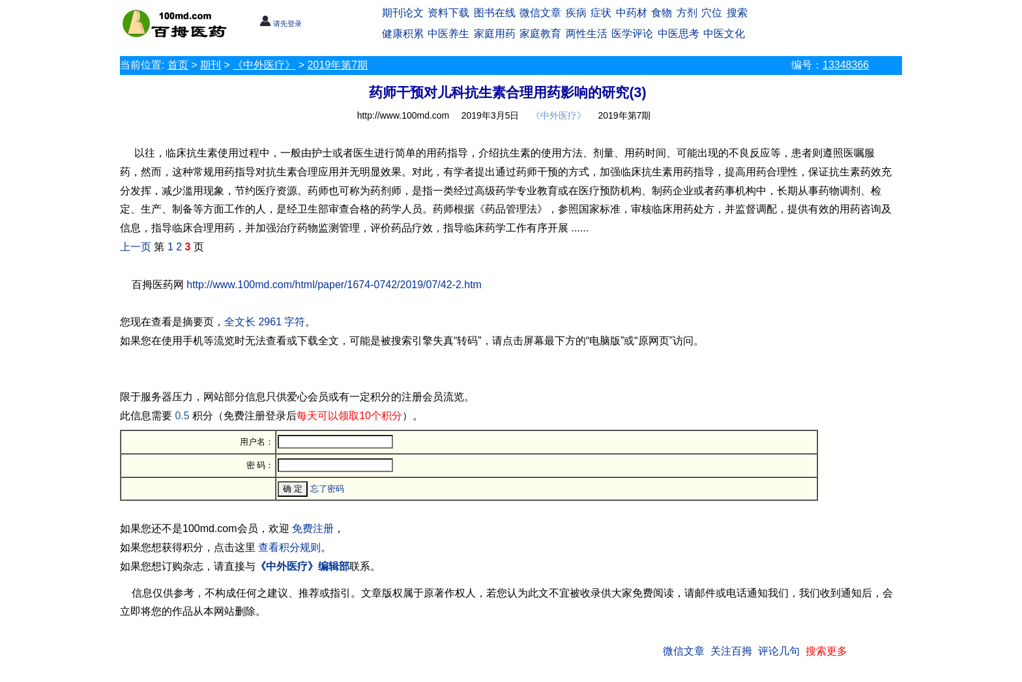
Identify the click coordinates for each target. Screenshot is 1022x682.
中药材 (631, 12)
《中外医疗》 (264, 64)
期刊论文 (403, 12)
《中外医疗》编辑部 (302, 566)
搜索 (737, 12)
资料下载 (448, 12)
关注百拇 (731, 651)
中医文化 (724, 33)
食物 (661, 12)
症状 (601, 12)
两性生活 (586, 33)
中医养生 (448, 33)
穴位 (711, 12)
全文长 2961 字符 (264, 321)
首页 (178, 64)
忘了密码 (327, 489)
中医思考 (678, 33)
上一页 (135, 246)
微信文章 (540, 12)
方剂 (687, 12)
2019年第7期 (338, 64)
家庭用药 (495, 33)
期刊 (210, 64)
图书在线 (495, 12)
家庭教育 (540, 33)
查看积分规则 (289, 547)
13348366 (846, 64)
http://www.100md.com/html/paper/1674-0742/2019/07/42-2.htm (334, 284)
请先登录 (280, 23)
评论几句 (779, 651)
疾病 (576, 12)
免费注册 (313, 528)
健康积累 (403, 33)
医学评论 (632, 33)
